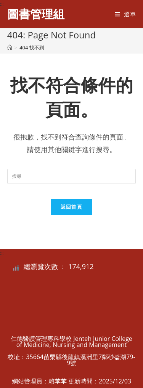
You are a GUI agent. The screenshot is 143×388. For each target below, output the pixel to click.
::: (1, 4)
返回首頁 (71, 206)
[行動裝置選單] (125, 14)
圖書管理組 (35, 14)
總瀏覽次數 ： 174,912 (59, 266)
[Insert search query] (71, 176)
